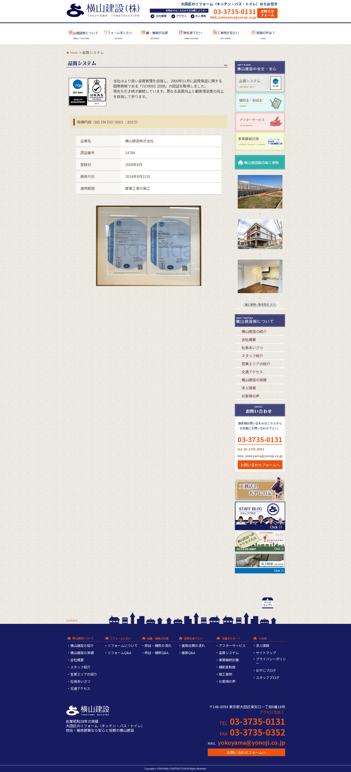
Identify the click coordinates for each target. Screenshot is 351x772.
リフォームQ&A (119, 653)
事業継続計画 (229, 660)
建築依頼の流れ (193, 646)
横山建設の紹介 (254, 331)
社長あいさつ (252, 347)
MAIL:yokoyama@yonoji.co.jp (233, 17)
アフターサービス (232, 646)
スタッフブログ (267, 678)
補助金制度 (227, 667)
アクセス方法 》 (272, 712)
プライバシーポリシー (271, 661)
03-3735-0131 (235, 11)
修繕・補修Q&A (156, 653)
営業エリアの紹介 (256, 363)
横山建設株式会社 (104, 9)
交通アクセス (252, 371)
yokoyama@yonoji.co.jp (251, 742)
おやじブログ (266, 670)
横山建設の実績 (254, 379)
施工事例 (225, 674)
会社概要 (249, 339)
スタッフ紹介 (252, 355)
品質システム (229, 653)
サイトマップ (266, 653)
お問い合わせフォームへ (260, 464)
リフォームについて (122, 646)
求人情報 (249, 387)
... (260, 213)
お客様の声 (250, 396)
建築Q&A (188, 653)
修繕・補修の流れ (158, 646)
